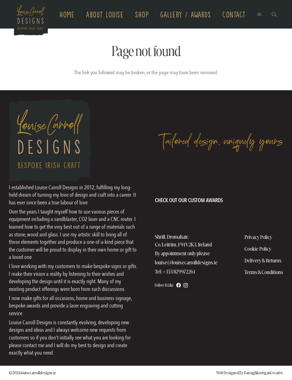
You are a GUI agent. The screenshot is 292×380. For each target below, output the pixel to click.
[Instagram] (185, 285)
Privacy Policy (258, 237)
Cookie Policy (257, 249)
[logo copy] (31, 19)
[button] (274, 14)
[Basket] (259, 14)
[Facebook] (178, 285)
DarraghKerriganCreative (263, 372)
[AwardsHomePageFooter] (189, 188)
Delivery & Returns (262, 260)
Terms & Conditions (263, 272)
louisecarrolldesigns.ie (38, 372)
